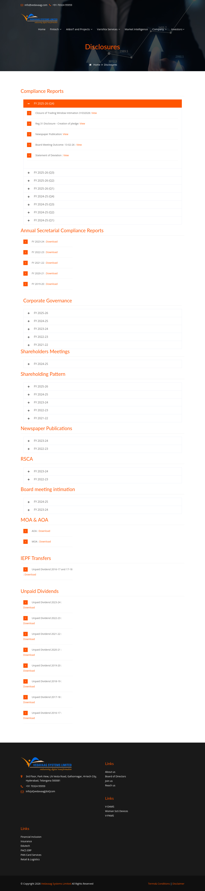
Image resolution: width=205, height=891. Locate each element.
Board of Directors (115, 776)
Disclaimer (178, 883)
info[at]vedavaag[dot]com (40, 791)
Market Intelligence (136, 29)
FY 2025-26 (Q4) (44, 103)
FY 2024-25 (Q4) (44, 196)
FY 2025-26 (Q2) (44, 180)
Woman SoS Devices (116, 811)
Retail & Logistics (30, 859)
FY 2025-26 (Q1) (44, 188)
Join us (109, 781)
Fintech (55, 29)
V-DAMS (109, 806)
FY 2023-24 (41, 329)
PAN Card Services (31, 854)
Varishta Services (108, 29)
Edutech (25, 845)
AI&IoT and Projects (79, 29)
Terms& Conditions (159, 883)
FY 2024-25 (41, 321)
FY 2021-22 (41, 345)
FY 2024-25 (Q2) (44, 212)
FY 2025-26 (41, 313)
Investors (177, 29)
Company (159, 29)
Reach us (110, 785)
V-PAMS (109, 815)
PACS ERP (26, 850)
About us (110, 771)
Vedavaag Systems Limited (56, 883)
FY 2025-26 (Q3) (44, 172)
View (94, 113)
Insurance (26, 841)
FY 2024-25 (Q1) (44, 220)
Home (41, 29)
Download (51, 241)
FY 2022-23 (41, 337)
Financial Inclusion (31, 836)
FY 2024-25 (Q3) (44, 204)
